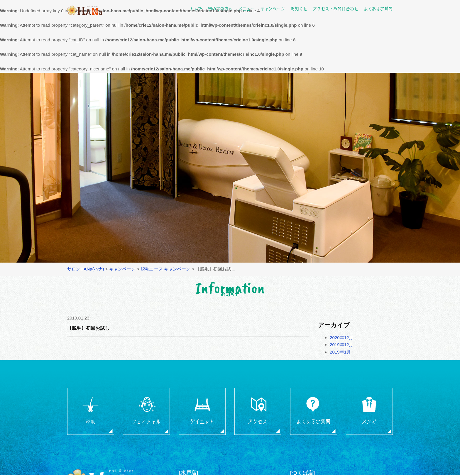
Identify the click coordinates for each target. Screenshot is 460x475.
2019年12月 (342, 344)
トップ (196, 8)
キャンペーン (272, 8)
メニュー (246, 8)
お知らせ (298, 8)
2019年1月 (340, 351)
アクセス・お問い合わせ (335, 8)
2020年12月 (342, 337)
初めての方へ (220, 8)
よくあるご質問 (377, 8)
